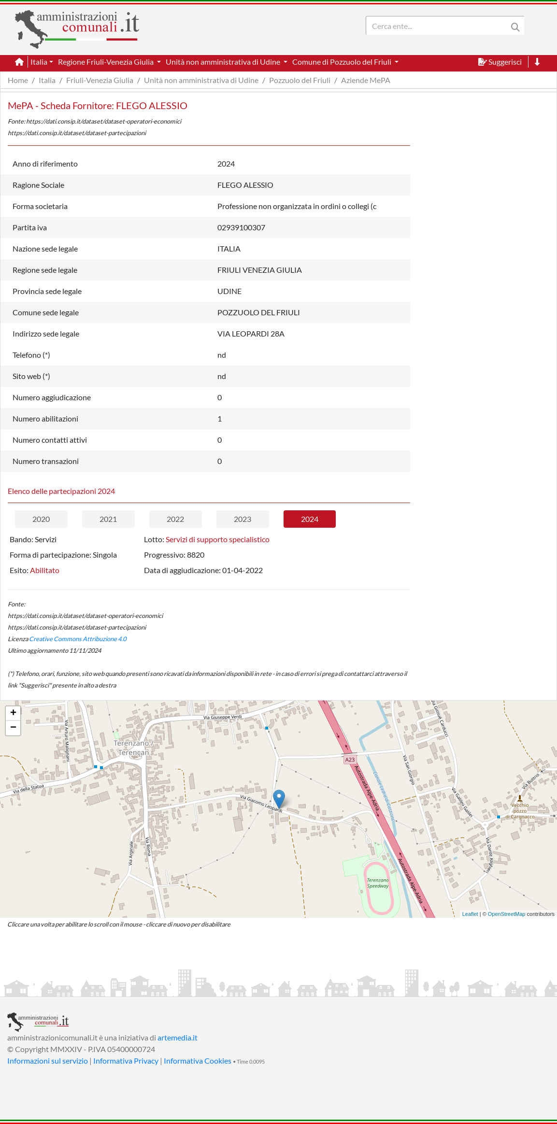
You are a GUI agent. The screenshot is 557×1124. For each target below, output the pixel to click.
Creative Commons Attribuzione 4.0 (77, 639)
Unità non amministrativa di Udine (201, 79)
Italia (47, 79)
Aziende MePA (365, 79)
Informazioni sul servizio (47, 1060)
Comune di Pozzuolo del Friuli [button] (342, 61)
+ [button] (13, 713)
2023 (242, 518)
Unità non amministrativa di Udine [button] (224, 61)
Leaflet (470, 914)
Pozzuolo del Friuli (299, 79)
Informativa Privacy (125, 1060)
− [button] (13, 728)
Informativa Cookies (197, 1060)
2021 (108, 518)
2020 (41, 518)
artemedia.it (177, 1037)
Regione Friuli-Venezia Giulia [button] (106, 61)
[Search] (438, 25)
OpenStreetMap (507, 914)
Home (18, 79)
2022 (175, 518)
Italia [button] (38, 61)
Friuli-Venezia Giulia (99, 79)
